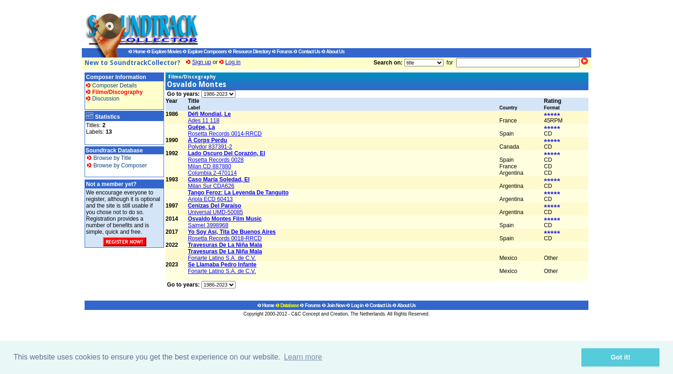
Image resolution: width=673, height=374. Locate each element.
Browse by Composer (117, 165)
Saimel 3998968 (208, 225)
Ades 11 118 (203, 120)
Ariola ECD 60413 (210, 199)
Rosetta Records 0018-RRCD (225, 238)
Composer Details (111, 85)
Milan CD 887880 (209, 166)
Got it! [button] (620, 357)
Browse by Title (109, 158)
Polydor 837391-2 (210, 147)
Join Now (333, 305)
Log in (233, 62)
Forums (282, 51)
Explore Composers (205, 51)
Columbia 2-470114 (212, 173)
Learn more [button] (303, 357)
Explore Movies (164, 51)
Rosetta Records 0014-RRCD (225, 133)
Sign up (201, 62)
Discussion (102, 98)
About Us (333, 51)
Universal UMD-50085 (215, 212)
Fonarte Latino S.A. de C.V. (222, 258)
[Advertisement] (385, 24)
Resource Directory (249, 51)
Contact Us (307, 51)
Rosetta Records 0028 (215, 160)
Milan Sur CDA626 (211, 186)
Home (137, 51)
